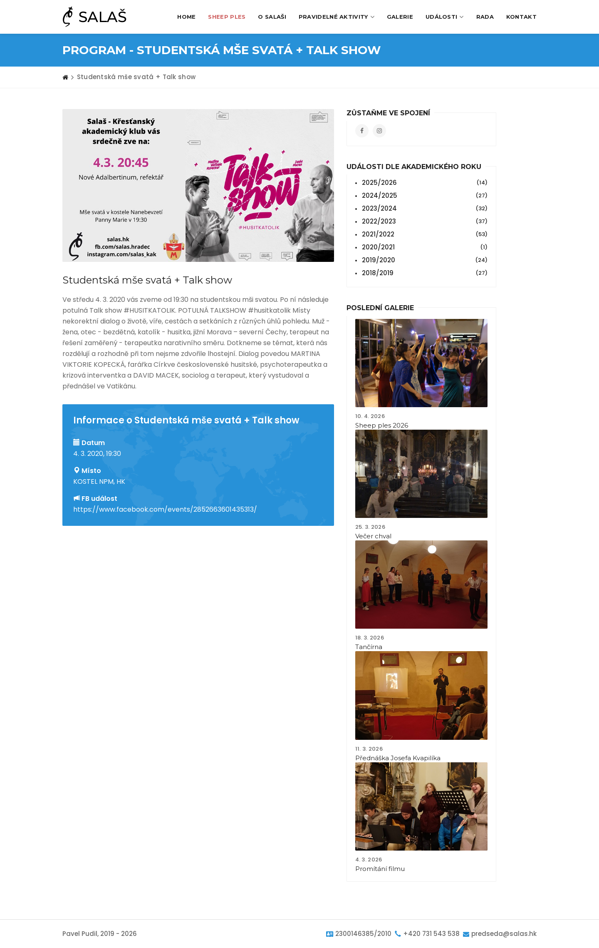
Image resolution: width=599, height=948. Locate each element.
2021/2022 (424, 234)
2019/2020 (424, 260)
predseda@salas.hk (504, 933)
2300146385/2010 (363, 933)
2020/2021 (424, 247)
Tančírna (368, 647)
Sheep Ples (226, 16)
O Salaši (272, 16)
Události (445, 16)
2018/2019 (424, 273)
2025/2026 (424, 182)
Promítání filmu (380, 869)
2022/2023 (424, 221)
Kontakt (521, 16)
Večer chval (373, 536)
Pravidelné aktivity (336, 16)
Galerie (400, 16)
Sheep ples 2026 (381, 425)
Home (186, 16)
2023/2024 (424, 208)
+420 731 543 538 (431, 933)
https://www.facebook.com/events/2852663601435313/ (165, 509)
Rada (485, 16)
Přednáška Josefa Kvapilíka (398, 758)
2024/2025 (424, 195)
